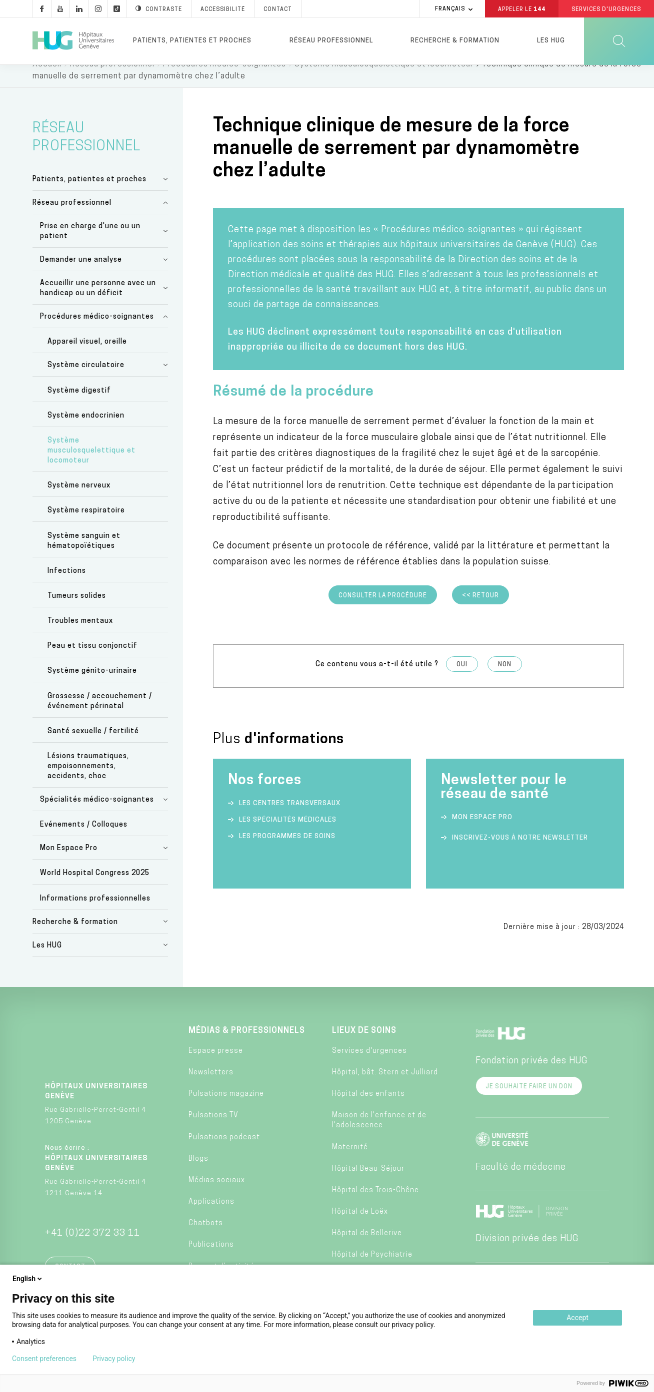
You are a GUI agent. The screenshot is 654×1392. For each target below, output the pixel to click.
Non (505, 680)
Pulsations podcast (224, 1153)
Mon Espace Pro (69, 864)
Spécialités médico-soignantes (97, 815)
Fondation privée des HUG (532, 1076)
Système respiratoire (86, 526)
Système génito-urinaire (92, 686)
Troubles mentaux (80, 636)
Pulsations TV (213, 1131)
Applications (211, 1217)
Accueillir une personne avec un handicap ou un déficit (98, 304)
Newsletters (211, 1088)
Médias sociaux (216, 1196)
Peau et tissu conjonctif (93, 661)
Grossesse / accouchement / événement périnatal (100, 717)
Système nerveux (79, 501)
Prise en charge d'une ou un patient (90, 247)
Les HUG (551, 40)
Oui (462, 680)
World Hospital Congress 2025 (95, 889)
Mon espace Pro (482, 833)
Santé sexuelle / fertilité (93, 747)
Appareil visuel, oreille (87, 357)
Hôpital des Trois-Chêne (375, 1206)
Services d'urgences (369, 1066)
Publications (211, 1260)
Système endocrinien (86, 431)
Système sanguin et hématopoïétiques (84, 556)
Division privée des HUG (527, 1254)
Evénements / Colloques (84, 840)
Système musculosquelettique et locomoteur (384, 80)
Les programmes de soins (287, 852)
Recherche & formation (455, 40)
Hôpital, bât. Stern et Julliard (385, 1088)
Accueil (47, 80)
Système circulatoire (86, 381)
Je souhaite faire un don (529, 1102)
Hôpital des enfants (368, 1109)
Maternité (350, 1163)
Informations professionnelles (95, 914)
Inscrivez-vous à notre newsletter (520, 853)
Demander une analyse (81, 275)
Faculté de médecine (521, 1183)
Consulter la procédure (382, 611)
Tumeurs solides (77, 611)
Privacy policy (113, 1359)
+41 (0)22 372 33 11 (92, 1249)
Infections (67, 586)
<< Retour (480, 611)
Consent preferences (44, 1359)
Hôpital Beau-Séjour (368, 1184)
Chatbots (205, 1239)
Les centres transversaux (289, 819)
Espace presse (215, 1066)
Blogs (198, 1174)
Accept (577, 1318)
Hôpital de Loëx (360, 1227)
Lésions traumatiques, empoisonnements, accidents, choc (88, 782)
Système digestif (79, 406)
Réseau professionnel (331, 40)
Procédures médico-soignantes (224, 80)
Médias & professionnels (246, 1046)
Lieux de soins (364, 1046)
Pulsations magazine (226, 1109)
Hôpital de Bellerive (367, 1249)
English (28, 1279)
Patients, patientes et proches (192, 40)
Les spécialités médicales (287, 835)
